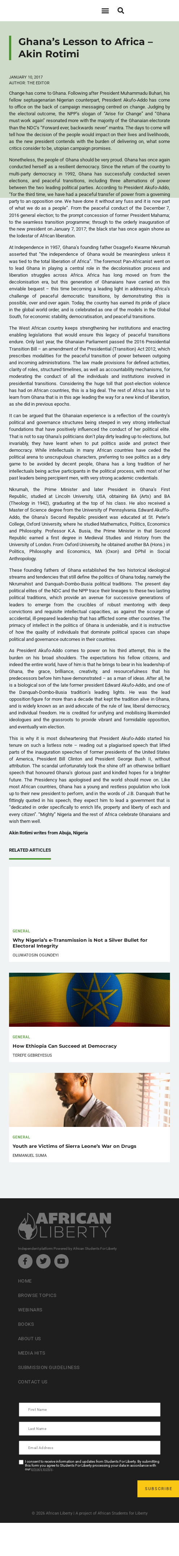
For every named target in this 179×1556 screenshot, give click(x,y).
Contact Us (33, 1382)
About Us (29, 1338)
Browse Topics (37, 1295)
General (21, 930)
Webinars (30, 1309)
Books (26, 1324)
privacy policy (41, 1469)
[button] (105, 11)
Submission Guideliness (49, 1367)
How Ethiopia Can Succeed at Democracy (65, 1046)
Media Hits (32, 1353)
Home (25, 1281)
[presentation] (74, 1489)
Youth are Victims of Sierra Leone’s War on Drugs (74, 1146)
